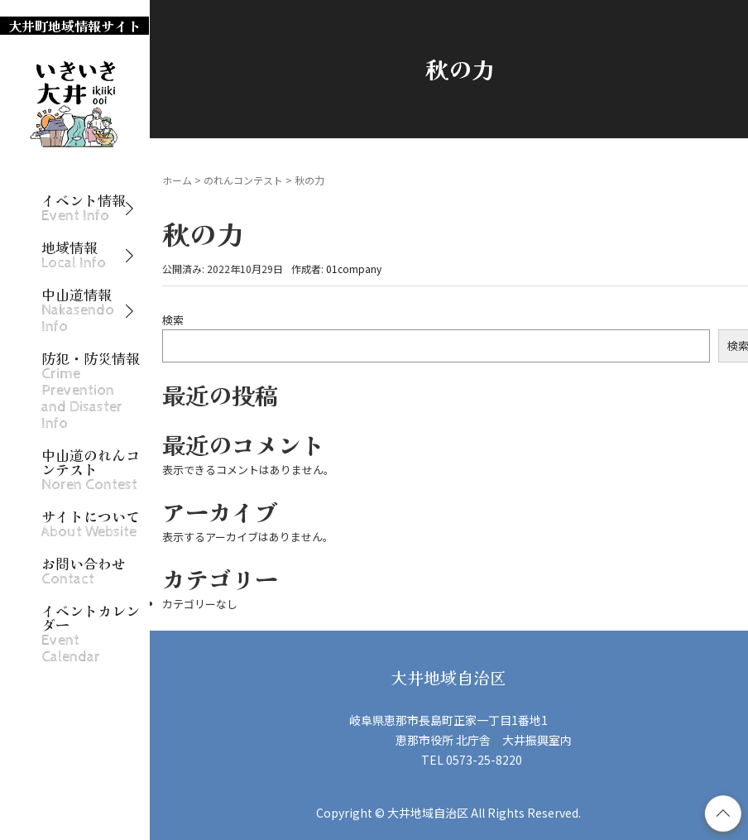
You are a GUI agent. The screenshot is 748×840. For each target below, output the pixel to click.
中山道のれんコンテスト (90, 470)
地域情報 (73, 255)
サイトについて (90, 524)
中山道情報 (77, 310)
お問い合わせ (83, 571)
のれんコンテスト (243, 180)
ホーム (177, 180)
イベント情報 (83, 208)
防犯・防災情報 (90, 391)
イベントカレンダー (90, 634)
